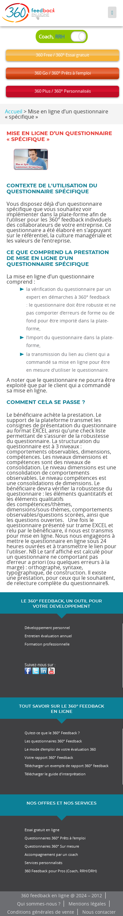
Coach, (52, 36)
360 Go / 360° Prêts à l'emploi (62, 73)
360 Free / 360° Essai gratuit (62, 55)
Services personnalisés (43, 862)
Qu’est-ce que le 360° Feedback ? (52, 732)
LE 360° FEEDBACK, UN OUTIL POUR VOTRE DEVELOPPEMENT (61, 604)
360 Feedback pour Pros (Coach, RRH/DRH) (61, 870)
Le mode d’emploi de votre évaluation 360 (60, 749)
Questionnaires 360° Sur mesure (52, 846)
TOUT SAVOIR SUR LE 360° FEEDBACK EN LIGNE (61, 709)
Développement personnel (47, 627)
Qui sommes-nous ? (38, 904)
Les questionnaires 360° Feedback (53, 741)
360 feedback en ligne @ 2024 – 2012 (61, 895)
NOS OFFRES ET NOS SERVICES (61, 803)
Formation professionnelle (47, 644)
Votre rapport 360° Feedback (49, 757)
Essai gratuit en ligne (42, 829)
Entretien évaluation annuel (48, 635)
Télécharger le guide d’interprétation (55, 773)
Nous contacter (99, 912)
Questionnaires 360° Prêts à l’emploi (55, 837)
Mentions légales (87, 904)
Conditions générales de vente (40, 912)
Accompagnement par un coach (51, 854)
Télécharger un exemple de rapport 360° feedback (67, 765)
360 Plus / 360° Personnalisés (62, 91)
